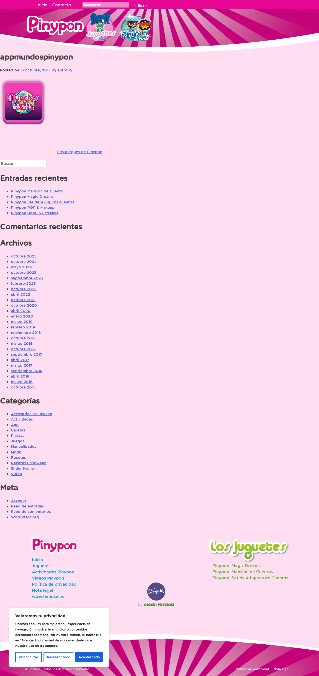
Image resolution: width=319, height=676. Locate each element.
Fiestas (17, 435)
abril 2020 (21, 310)
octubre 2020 (24, 305)
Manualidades (23, 446)
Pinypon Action (135, 26)
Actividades (22, 419)
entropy (64, 70)
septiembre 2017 (26, 354)
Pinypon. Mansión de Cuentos (242, 571)
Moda (16, 451)
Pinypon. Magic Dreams (236, 565)
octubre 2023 (23, 272)
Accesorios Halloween (31, 413)
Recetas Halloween (28, 462)
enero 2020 (22, 316)
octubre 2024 (24, 261)
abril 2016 (20, 376)
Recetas (18, 457)
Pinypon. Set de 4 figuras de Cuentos (250, 577)
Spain (142, 5)
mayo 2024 (21, 267)
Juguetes (100, 26)
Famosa (156, 600)
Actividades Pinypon (53, 572)
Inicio (42, 5)
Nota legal (42, 590)
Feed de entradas (27, 506)
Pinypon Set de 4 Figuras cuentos (42, 201)
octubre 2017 (23, 348)
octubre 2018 (23, 338)
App (15, 424)
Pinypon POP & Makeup (33, 207)
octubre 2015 (23, 387)
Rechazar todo (58, 657)
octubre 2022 (23, 288)
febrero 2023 (23, 283)
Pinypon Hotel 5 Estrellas (34, 212)
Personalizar (28, 657)
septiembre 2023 (27, 277)
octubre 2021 (23, 299)
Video (16, 473)
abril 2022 (20, 294)
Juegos (17, 441)
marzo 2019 (22, 321)
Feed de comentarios (31, 511)
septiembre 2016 (26, 370)
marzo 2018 (21, 343)
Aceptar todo (89, 657)
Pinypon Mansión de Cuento (37, 191)
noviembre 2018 (26, 332)
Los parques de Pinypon (79, 151)
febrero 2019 (23, 327)
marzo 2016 (22, 381)
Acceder (18, 500)
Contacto (61, 5)
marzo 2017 (21, 365)
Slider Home (22, 468)
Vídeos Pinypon (48, 578)
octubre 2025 (23, 256)
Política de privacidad (54, 584)
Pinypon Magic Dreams (32, 196)
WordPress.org (25, 517)
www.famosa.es (48, 596)
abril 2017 (20, 359)
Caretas (18, 430)
